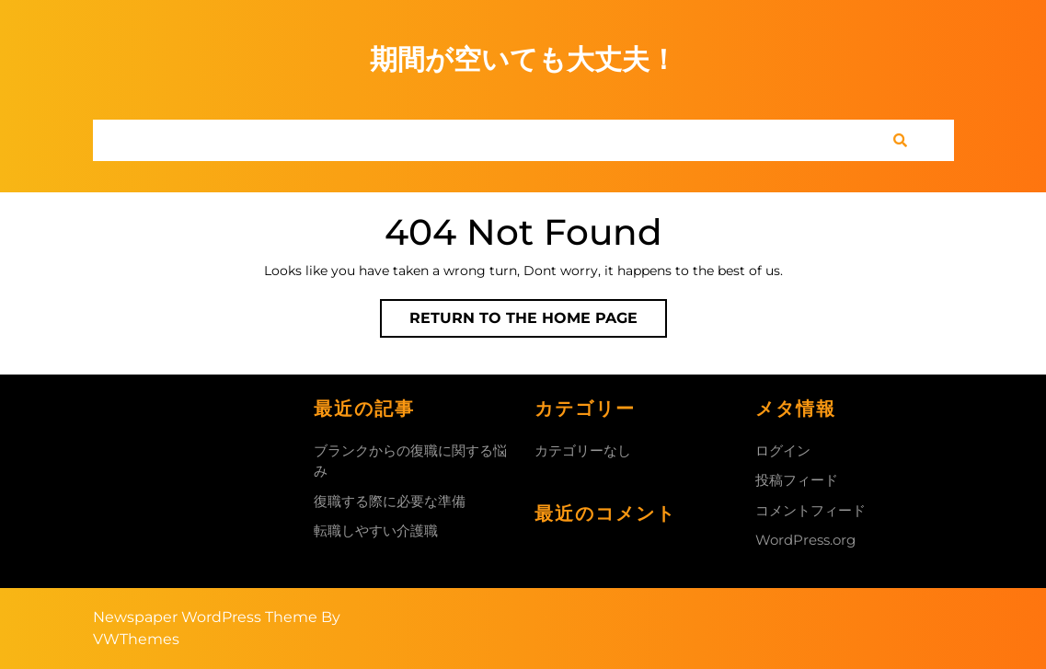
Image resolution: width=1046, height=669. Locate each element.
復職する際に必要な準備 (390, 501)
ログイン (782, 450)
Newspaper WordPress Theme (205, 617)
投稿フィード (796, 480)
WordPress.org (805, 539)
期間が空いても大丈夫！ (523, 59)
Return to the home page (538, 322)
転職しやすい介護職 (376, 530)
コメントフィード (810, 510)
